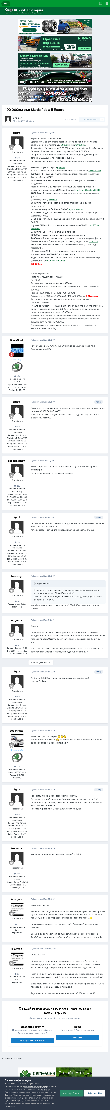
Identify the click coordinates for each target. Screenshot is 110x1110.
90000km (51, 260)
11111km (97, 170)
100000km (80, 145)
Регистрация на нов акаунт (32, 1040)
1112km (91, 170)
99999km (65, 145)
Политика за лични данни (36, 1086)
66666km (35, 228)
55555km (53, 199)
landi (76, 190)
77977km (93, 241)
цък (59, 167)
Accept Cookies (71, 1093)
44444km (89, 190)
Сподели (70, 119)
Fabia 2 (30, 121)
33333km (98, 190)
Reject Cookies (94, 1093)
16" (94, 225)
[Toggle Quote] (35, 583)
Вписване (77, 1037)
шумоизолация (76, 209)
